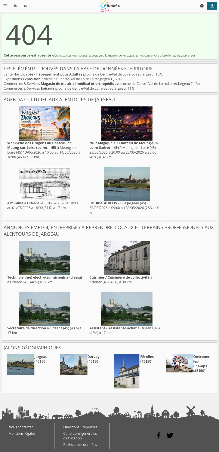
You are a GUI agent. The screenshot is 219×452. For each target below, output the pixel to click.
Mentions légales (22, 433)
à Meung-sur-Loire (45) (42, 148)
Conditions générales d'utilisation (80, 435)
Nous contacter (21, 427)
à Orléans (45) (26, 203)
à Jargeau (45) (117, 203)
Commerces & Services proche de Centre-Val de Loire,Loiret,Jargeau (97, 83)
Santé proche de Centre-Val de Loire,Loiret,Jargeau (79, 74)
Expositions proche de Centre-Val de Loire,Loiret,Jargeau (58, 79)
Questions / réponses (80, 427)
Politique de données (80, 444)
